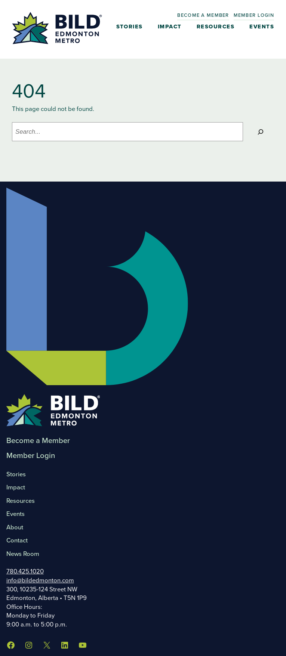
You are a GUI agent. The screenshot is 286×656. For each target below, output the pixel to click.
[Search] (260, 131)
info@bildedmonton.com (40, 580)
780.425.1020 (25, 571)
